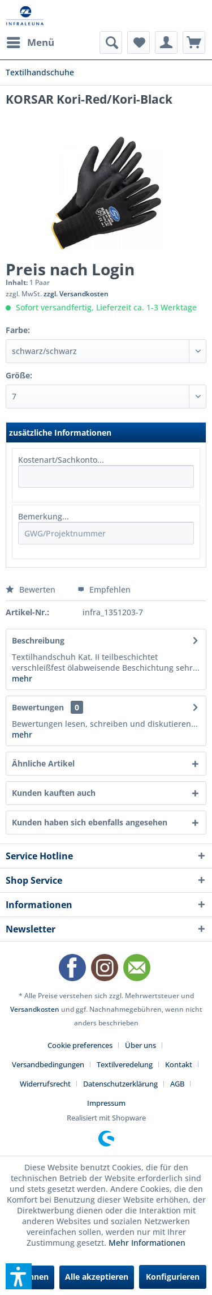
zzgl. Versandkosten (76, 294)
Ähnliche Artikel (43, 763)
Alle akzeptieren (96, 1276)
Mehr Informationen (147, 1242)
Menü (30, 41)
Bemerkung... (43, 516)
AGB (177, 1084)
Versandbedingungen (48, 1064)
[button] (19, 1276)
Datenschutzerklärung (120, 1084)
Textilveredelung (125, 1064)
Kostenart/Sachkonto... (61, 459)
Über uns (140, 1045)
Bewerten (32, 589)
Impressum (106, 1103)
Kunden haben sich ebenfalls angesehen (89, 822)
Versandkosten (34, 1009)
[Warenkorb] (194, 42)
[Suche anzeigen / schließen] (110, 42)
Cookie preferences (80, 1045)
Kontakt (178, 1064)
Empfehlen (104, 589)
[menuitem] (30, 42)
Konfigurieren (173, 1276)
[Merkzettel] (138, 42)
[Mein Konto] (166, 42)
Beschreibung (38, 640)
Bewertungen (38, 707)
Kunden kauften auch (54, 792)
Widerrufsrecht (45, 1084)
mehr (22, 678)
